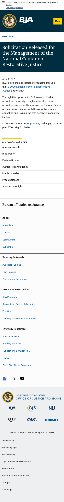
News (11, 36)
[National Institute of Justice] (52, 410)
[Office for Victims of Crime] (32, 422)
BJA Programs (9, 296)
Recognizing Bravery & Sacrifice (18, 304)
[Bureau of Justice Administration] (12, 410)
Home (4, 36)
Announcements (10, 336)
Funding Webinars (11, 343)
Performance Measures (14, 279)
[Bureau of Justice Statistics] (32, 412)
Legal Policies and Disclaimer (16, 461)
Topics (5, 358)
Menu (57, 21)
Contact (6, 232)
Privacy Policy (8, 454)
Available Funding (11, 264)
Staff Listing (8, 239)
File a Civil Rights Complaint (16, 365)
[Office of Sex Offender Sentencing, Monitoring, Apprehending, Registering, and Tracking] (51, 421)
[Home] (26, 21)
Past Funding (9, 272)
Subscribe (7, 246)
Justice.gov (7, 489)
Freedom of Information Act (15, 475)
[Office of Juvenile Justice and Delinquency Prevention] (12, 422)
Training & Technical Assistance (18, 318)
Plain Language (9, 447)
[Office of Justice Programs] (9, 21)
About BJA (7, 225)
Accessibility (8, 440)
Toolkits (6, 311)
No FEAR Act (8, 468)
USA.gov (6, 482)
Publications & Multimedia (16, 350)
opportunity (33, 123)
